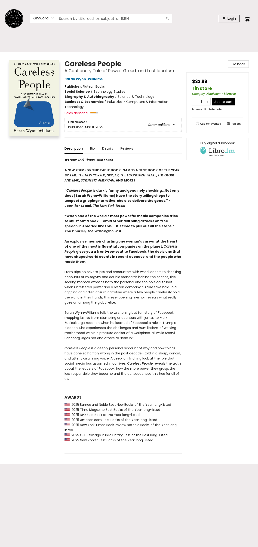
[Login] (229, 18)
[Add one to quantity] (207, 101)
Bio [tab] (92, 148)
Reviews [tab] (126, 148)
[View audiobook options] (217, 149)
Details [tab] (107, 148)
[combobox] (43, 18)
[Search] (167, 18)
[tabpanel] (123, 305)
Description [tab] (73, 148)
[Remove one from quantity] (195, 101)
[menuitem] (11, 42)
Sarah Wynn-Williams (84, 79)
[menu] (129, 42)
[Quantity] (201, 101)
